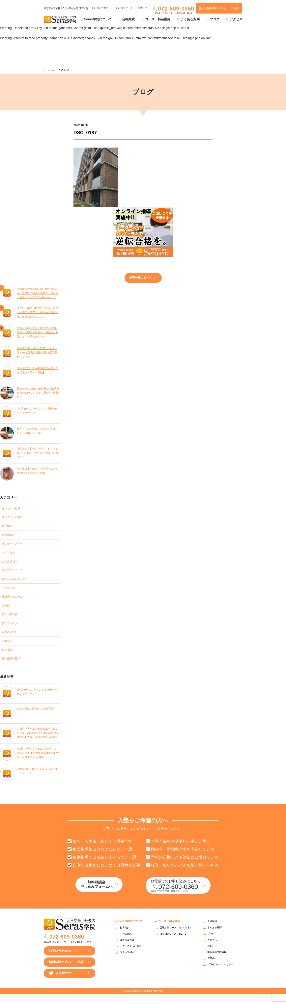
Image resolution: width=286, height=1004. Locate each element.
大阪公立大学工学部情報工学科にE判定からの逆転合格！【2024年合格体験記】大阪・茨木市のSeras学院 (38, 742)
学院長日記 (10, 592)
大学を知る (10, 554)
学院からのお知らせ (16, 582)
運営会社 (142, 5)
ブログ (216, 19)
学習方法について (14, 573)
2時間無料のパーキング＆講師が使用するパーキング (37, 410)
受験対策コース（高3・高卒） (175, 939)
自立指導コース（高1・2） (176, 946)
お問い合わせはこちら (64, 960)
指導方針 (125, 937)
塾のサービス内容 (14, 545)
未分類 (7, 610)
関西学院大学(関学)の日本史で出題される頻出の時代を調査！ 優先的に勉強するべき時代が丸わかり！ (38, 292)
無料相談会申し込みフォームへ (104, 895)
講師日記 (8, 648)
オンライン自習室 (14, 517)
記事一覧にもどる (140, 277)
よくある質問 (193, 19)
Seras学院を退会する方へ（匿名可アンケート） (37, 780)
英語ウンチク (11, 629)
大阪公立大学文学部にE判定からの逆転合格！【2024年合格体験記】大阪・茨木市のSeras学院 (37, 762)
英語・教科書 (11, 620)
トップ (47, 70)
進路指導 (8, 657)
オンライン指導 (13, 508)
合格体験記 (10, 536)
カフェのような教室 (132, 956)
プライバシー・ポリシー (222, 974)
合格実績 (135, 19)
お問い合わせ (101, 5)
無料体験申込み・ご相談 (66, 972)
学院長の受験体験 (218, 962)
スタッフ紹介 (128, 962)
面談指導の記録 (13, 667)
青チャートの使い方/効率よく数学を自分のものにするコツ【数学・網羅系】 (38, 392)
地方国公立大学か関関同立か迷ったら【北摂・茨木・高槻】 (38, 370)
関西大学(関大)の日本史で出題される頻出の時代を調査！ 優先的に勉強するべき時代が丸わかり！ (38, 332)
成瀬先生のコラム (14, 601)
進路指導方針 (128, 950)
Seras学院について (107, 19)
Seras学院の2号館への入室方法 (36, 717)
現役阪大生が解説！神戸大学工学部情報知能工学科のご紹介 (38, 470)
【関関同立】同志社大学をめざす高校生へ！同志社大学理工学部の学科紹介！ (38, 452)
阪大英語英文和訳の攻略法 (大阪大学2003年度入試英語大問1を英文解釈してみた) (37, 352)
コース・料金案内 (163, 19)
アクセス (236, 19)
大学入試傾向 (11, 564)
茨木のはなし (11, 638)
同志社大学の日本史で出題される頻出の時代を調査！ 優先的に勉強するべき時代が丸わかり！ (38, 312)
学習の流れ (127, 944)
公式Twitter (60, 983)
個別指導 (8, 526)
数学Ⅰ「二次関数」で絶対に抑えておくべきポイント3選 (38, 430)
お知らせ (123, 5)
